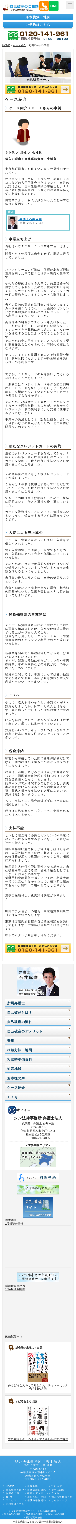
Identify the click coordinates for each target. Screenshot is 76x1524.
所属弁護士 (16, 1003)
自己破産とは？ (19, 1012)
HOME (6, 45)
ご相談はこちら (15, 1504)
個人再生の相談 (12, 1514)
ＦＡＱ (12, 1097)
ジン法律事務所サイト (23, 1510)
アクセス (11, 1500)
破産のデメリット (38, 1493)
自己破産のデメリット (25, 1031)
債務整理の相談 (34, 1514)
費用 (10, 1041)
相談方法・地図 (19, 1050)
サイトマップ (59, 1500)
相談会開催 (16, 1223)
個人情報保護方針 (62, 1496)
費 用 (9, 1496)
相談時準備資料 (19, 1059)
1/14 (8, 1289)
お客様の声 (16, 1078)
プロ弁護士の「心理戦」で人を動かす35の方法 (38, 1439)
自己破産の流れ (19, 1022)
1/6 (7, 1223)
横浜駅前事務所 (15, 1285)
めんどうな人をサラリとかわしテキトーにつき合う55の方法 (38, 1387)
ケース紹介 (19, 45)
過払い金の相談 (56, 1514)
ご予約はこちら (38, 25)
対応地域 (14, 1069)
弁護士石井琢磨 (30, 219)
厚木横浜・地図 (38, 17)
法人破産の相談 (48, 1510)
